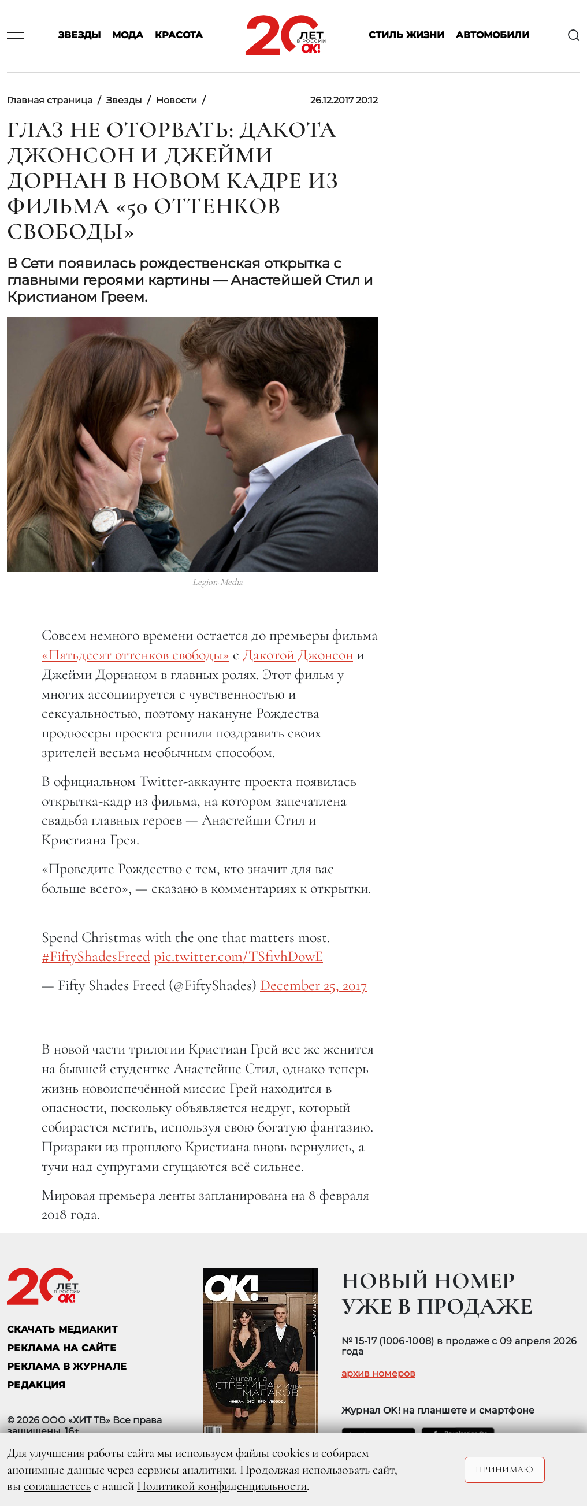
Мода (127, 35)
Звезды (79, 35)
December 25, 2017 (313, 985)
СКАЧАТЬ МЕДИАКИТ (62, 1329)
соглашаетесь (57, 1485)
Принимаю (504, 1469)
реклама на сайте (61, 1347)
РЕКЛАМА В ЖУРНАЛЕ (67, 1366)
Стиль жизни (406, 35)
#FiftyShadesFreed (96, 956)
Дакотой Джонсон (298, 654)
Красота (179, 35)
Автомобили (492, 35)
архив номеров (378, 1373)
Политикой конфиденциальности (222, 1485)
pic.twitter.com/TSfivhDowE (238, 956)
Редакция (36, 1384)
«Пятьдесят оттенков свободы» (135, 654)
